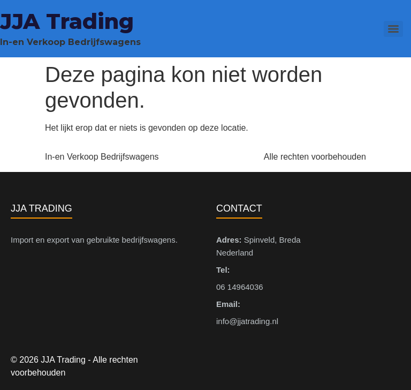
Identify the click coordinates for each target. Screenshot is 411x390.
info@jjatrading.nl (247, 321)
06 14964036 (239, 286)
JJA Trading (67, 21)
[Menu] (393, 29)
